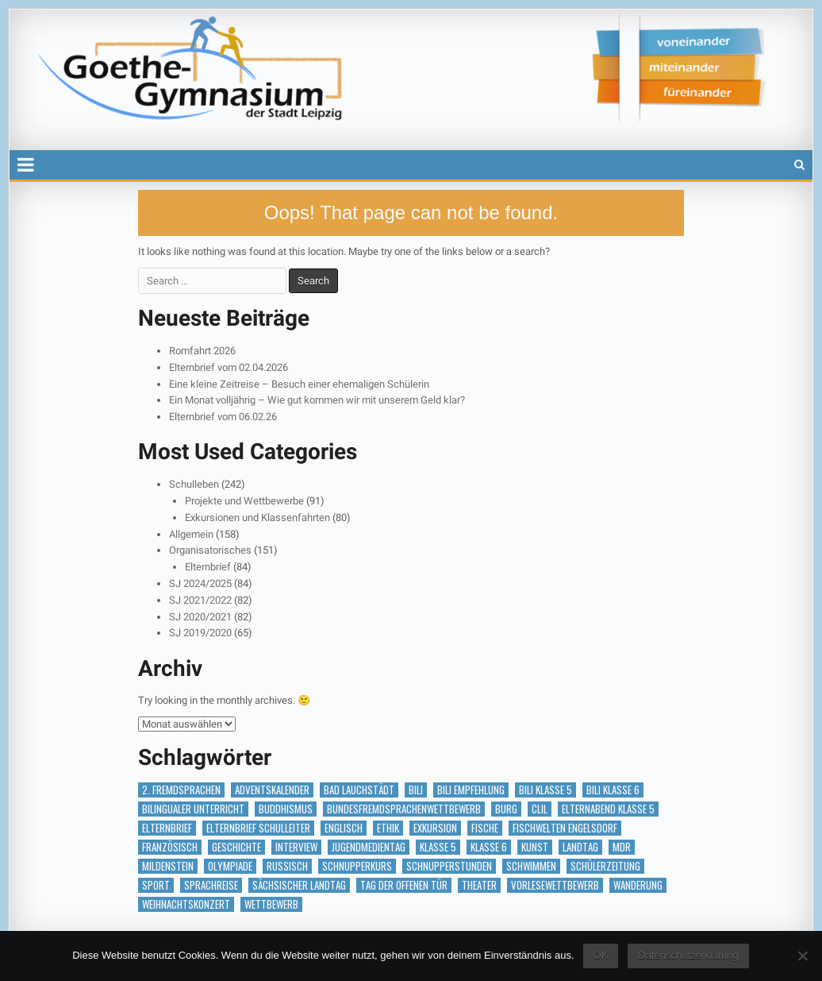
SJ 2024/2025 (200, 583)
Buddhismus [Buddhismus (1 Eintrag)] (286, 809)
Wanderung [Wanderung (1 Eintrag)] (638, 885)
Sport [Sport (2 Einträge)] (156, 885)
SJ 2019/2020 (200, 633)
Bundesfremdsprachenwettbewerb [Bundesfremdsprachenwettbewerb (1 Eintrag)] (404, 809)
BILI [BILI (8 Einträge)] (416, 790)
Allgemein (191, 534)
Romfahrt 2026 (202, 351)
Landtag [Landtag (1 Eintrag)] (580, 847)
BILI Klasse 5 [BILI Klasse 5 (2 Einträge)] (545, 790)
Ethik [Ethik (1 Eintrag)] (388, 828)
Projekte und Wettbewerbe (244, 501)
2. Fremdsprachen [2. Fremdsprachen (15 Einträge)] (181, 790)
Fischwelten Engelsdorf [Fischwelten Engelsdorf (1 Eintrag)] (565, 828)
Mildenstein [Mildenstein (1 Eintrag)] (168, 866)
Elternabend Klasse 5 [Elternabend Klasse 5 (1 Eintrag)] (608, 809)
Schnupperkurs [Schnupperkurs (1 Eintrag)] (357, 866)
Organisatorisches (210, 550)
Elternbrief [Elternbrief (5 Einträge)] (167, 828)
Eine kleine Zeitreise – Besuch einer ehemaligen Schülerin (299, 384)
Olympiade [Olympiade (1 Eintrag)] (230, 866)
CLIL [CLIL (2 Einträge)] (539, 809)
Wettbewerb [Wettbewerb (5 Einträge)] (271, 904)
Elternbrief (208, 567)
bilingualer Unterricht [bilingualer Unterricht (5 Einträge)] (193, 809)
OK (601, 955)
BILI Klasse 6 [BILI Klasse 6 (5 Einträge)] (613, 790)
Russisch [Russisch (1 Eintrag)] (287, 866)
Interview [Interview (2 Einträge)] (296, 847)
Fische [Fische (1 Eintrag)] (484, 828)
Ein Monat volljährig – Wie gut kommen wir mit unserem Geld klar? (317, 400)
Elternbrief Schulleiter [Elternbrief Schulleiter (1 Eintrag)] (258, 828)
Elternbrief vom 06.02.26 (223, 417)
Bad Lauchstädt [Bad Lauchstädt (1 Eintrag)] (359, 790)
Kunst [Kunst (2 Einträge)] (534, 847)
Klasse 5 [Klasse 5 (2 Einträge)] (438, 847)
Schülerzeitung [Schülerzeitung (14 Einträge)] (605, 866)
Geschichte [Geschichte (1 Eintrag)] (236, 847)
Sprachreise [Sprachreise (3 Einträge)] (211, 885)
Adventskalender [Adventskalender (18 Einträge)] (272, 790)
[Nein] (802, 956)
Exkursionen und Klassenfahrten (257, 517)
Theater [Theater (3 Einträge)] (479, 885)
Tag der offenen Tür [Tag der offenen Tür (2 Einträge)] (403, 885)
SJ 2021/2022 (200, 600)
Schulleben (194, 484)
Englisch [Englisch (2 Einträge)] (344, 828)
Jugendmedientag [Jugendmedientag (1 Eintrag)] (368, 847)
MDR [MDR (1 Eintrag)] (622, 847)
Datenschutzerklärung (688, 955)
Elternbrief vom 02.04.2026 (228, 367)
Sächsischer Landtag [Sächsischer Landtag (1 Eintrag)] (299, 885)
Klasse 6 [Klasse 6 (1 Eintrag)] (489, 847)
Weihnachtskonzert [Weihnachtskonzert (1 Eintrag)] (186, 904)
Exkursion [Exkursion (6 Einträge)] (435, 828)
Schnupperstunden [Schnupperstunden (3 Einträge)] (449, 866)
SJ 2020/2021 (200, 617)
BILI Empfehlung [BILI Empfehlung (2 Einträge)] (471, 790)
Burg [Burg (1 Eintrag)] (506, 809)
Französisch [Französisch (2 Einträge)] (170, 847)
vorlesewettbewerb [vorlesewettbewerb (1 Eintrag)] (555, 885)
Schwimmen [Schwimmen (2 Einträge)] (531, 866)
